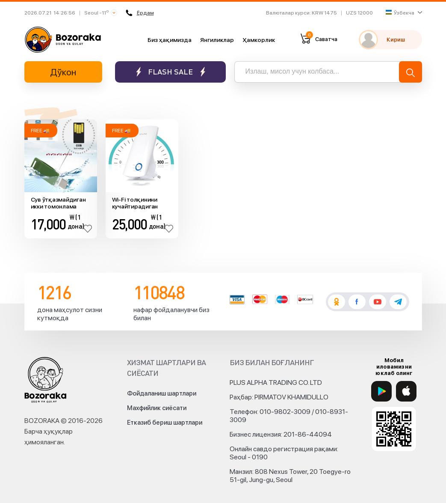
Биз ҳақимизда (170, 39)
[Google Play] (381, 391)
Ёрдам (140, 12)
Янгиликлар (217, 39)
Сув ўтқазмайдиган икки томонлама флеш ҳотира (58, 203)
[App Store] (406, 391)
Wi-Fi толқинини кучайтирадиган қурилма (135, 203)
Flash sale (170, 71)
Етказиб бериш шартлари (164, 422)
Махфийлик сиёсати (156, 408)
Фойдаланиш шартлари (161, 393)
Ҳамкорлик (258, 39)
